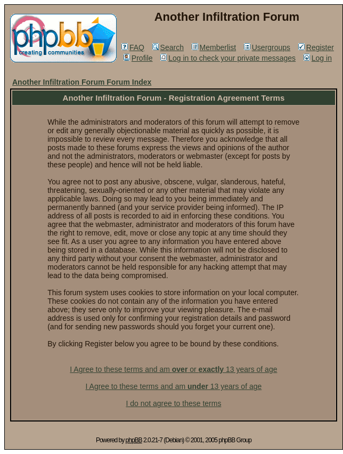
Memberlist (214, 47)
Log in (318, 58)
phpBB (134, 440)
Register (316, 47)
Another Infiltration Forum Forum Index (81, 82)
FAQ (132, 47)
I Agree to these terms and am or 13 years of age (173, 369)
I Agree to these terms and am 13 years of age (174, 386)
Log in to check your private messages (228, 58)
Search (168, 47)
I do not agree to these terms (173, 403)
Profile (138, 58)
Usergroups (267, 47)
